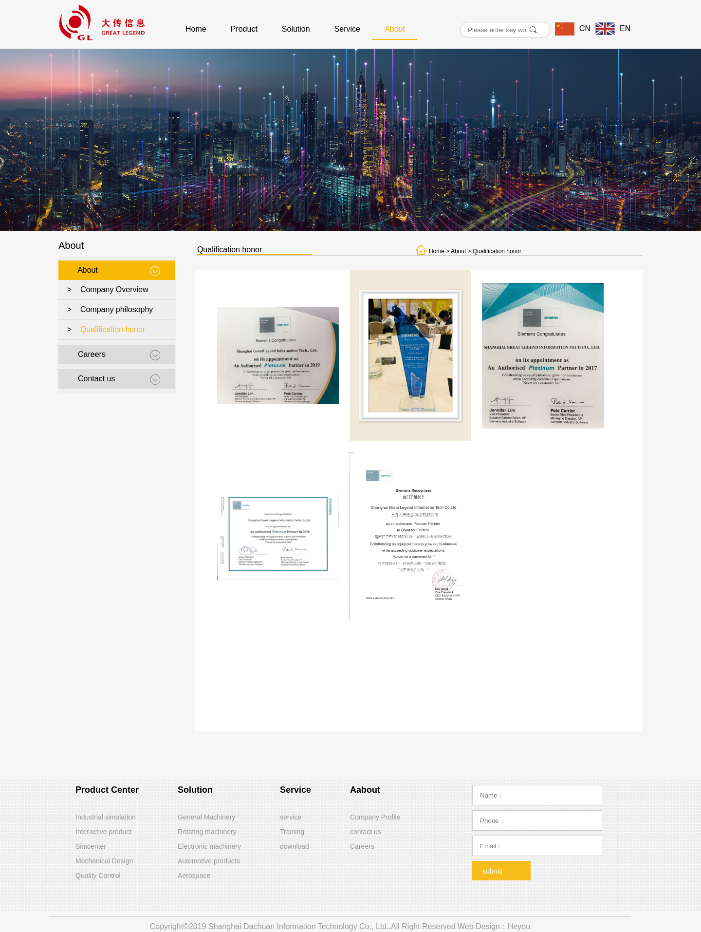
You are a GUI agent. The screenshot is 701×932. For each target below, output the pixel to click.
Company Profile (375, 817)
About (395, 29)
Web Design (479, 926)
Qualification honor (112, 329)
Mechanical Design (104, 861)
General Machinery (206, 817)
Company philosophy (116, 309)
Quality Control (98, 875)
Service (347, 29)
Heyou (519, 926)
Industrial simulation (105, 817)
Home (195, 29)
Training (292, 832)
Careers (92, 354)
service (290, 817)
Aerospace (194, 875)
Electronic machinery (209, 846)
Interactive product (103, 832)
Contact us (96, 378)
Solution (296, 29)
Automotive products (209, 861)
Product (244, 29)
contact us (365, 832)
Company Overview (114, 289)
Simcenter (90, 846)
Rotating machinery (207, 832)
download (294, 846)
